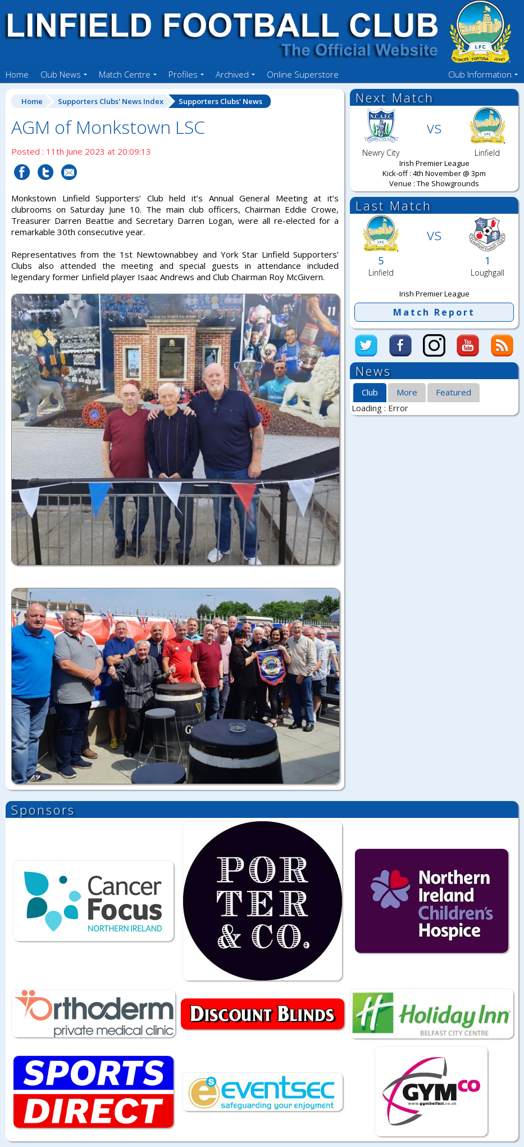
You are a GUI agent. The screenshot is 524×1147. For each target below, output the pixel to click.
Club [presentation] (370, 392)
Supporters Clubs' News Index (110, 101)
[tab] (369, 393)
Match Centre (125, 74)
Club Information (480, 74)
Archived (232, 74)
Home (17, 74)
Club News (60, 74)
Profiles (183, 74)
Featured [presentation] (453, 392)
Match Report (434, 312)
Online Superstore (303, 74)
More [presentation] (407, 392)
